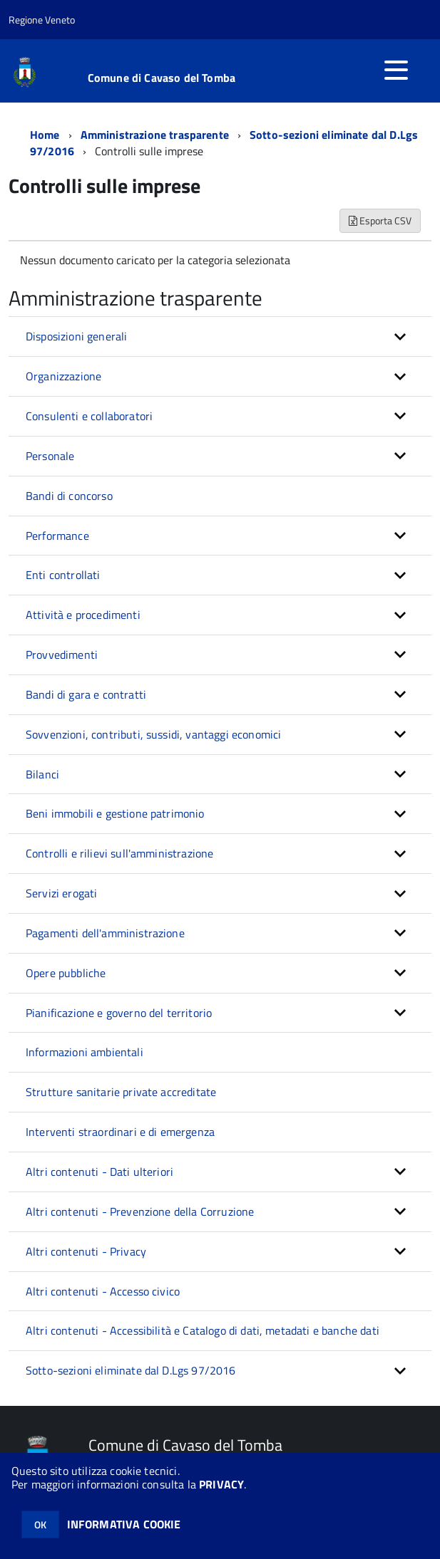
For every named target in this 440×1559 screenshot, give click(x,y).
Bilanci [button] (42, 774)
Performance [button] (57, 535)
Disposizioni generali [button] (76, 336)
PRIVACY (221, 1484)
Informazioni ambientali (84, 1051)
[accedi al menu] (395, 69)
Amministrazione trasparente (155, 134)
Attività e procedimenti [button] (83, 614)
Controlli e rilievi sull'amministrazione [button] (119, 853)
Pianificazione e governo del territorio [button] (119, 1012)
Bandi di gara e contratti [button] (86, 694)
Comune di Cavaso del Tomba (161, 77)
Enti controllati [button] (63, 574)
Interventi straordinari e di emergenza (120, 1131)
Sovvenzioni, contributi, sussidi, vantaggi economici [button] (153, 734)
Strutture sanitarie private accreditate (121, 1091)
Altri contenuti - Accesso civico (103, 1291)
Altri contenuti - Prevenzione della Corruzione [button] (140, 1211)
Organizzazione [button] (63, 376)
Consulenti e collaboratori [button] (89, 415)
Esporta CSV (380, 220)
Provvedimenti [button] (62, 654)
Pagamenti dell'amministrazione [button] (105, 933)
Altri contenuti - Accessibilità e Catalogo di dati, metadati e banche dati (202, 1330)
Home (45, 134)
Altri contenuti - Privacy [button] (86, 1251)
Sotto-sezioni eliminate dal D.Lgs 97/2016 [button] (131, 1370)
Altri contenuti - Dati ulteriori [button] (99, 1171)
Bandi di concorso (69, 495)
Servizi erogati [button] (61, 893)
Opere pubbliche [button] (66, 972)
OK (40, 1524)
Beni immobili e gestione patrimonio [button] (115, 813)
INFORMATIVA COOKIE (124, 1524)
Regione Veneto (42, 19)
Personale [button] (50, 455)
